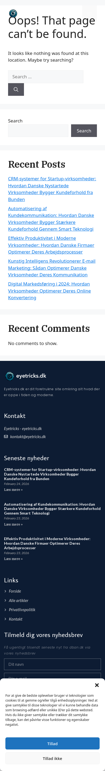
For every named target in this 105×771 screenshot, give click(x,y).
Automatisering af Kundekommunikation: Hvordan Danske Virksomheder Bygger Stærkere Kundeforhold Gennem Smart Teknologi (52, 509)
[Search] (16, 89)
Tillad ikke (52, 758)
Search (15, 121)
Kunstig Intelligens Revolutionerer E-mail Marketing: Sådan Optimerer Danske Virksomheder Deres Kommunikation (52, 268)
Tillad (52, 743)
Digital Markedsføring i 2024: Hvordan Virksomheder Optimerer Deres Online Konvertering (49, 291)
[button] (97, 685)
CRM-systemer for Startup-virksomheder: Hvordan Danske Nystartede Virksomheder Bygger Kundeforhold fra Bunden (50, 474)
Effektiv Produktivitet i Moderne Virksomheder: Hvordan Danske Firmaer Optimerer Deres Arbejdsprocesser (51, 245)
